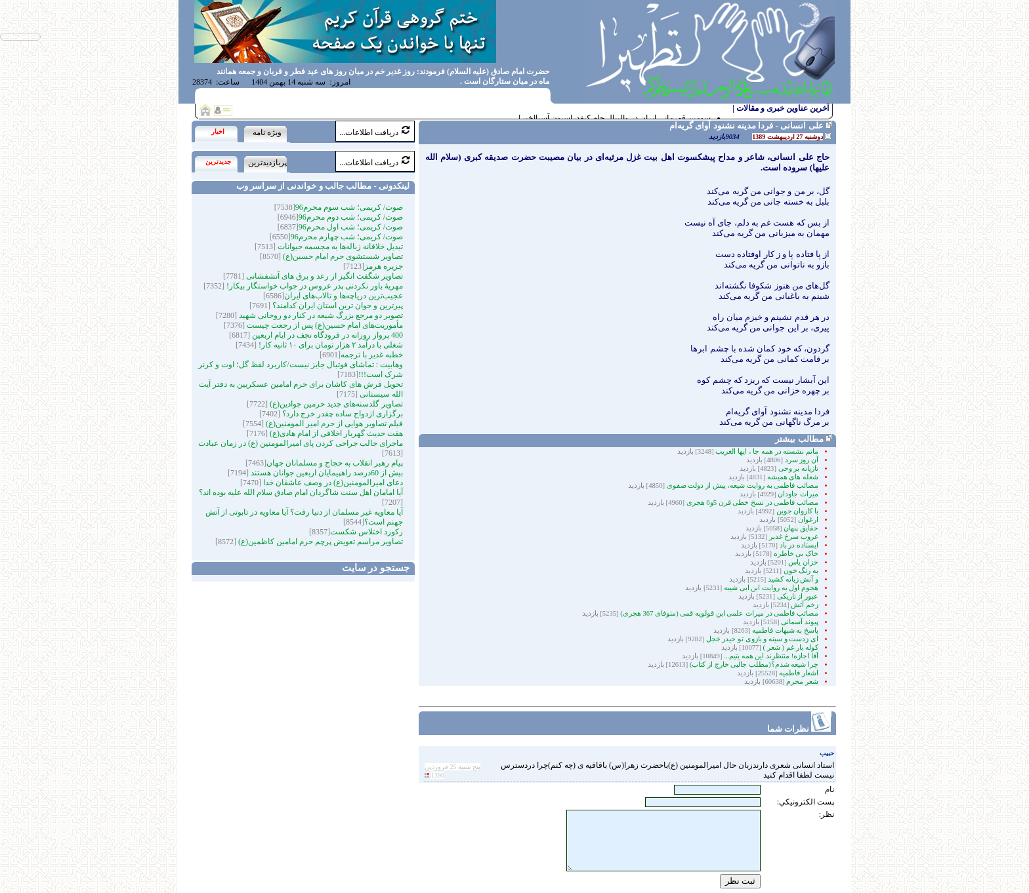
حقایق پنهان (800, 528)
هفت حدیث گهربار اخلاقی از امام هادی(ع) (335, 433)
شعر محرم (802, 681)
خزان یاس (802, 562)
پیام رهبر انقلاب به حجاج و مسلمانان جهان (334, 462)
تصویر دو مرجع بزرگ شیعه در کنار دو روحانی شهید (320, 315)
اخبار (217, 131)
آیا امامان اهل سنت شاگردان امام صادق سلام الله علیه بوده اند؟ (301, 492)
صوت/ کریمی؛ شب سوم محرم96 (349, 207)
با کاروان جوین (796, 511)
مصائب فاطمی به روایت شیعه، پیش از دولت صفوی (741, 485)
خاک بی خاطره (796, 553)
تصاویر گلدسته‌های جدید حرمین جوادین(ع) (335, 403)
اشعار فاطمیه (798, 673)
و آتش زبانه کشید (792, 579)
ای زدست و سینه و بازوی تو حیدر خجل (762, 639)
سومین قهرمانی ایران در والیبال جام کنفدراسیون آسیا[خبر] (614, 118)
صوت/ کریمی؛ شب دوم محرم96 (351, 217)
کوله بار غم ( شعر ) (790, 647)
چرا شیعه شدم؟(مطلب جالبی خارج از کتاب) (754, 664)
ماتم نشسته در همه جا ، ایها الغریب (766, 451)
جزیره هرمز (383, 266)
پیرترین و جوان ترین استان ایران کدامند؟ (336, 305)
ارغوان (807, 519)
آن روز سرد (800, 460)
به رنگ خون (800, 570)
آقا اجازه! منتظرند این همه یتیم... (770, 656)
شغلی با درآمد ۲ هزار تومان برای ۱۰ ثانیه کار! (330, 344)
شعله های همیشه (791, 477)
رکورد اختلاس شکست (366, 531)
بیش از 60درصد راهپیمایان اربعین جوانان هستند (326, 472)
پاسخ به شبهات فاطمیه (785, 630)
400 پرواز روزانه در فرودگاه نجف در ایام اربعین (326, 335)
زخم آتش (803, 604)
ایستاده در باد (798, 545)
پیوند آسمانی (799, 621)
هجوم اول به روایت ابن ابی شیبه (770, 587)
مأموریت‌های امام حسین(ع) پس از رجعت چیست (324, 325)
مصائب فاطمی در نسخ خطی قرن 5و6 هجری (751, 502)
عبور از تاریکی (796, 596)
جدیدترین (218, 161)
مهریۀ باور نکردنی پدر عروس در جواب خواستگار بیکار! (313, 285)
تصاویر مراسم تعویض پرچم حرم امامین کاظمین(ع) (319, 541)
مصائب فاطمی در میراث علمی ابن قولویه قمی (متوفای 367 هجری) (718, 613)
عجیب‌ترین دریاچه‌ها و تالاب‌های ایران (343, 295)
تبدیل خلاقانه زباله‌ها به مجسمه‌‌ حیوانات (339, 246)
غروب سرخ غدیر (792, 536)
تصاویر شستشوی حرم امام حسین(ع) (342, 256)
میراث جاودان (797, 494)
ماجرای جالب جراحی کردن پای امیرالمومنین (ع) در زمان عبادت (300, 443)
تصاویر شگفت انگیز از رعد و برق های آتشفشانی (323, 276)
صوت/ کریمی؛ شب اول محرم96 (351, 226)
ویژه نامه (267, 132)
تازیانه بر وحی (797, 468)
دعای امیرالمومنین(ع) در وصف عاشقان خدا (332, 482)
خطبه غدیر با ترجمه (372, 354)
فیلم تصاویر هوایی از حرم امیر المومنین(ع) (333, 423)
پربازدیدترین (267, 162)
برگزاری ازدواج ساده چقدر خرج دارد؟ (341, 413)
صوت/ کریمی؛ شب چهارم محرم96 (347, 236)
